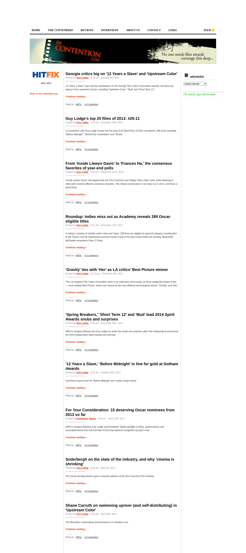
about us (133, 30)
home (36, 30)
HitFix (78, 104)
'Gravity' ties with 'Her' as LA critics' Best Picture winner (117, 269)
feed (207, 30)
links (172, 30)
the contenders (60, 30)
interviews (110, 30)
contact (154, 30)
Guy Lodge (82, 77)
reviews (87, 30)
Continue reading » (76, 96)
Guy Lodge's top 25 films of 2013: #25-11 (103, 118)
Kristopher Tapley (86, 418)
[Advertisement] (123, 10)
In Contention (91, 104)
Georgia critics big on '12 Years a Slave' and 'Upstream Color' (121, 74)
